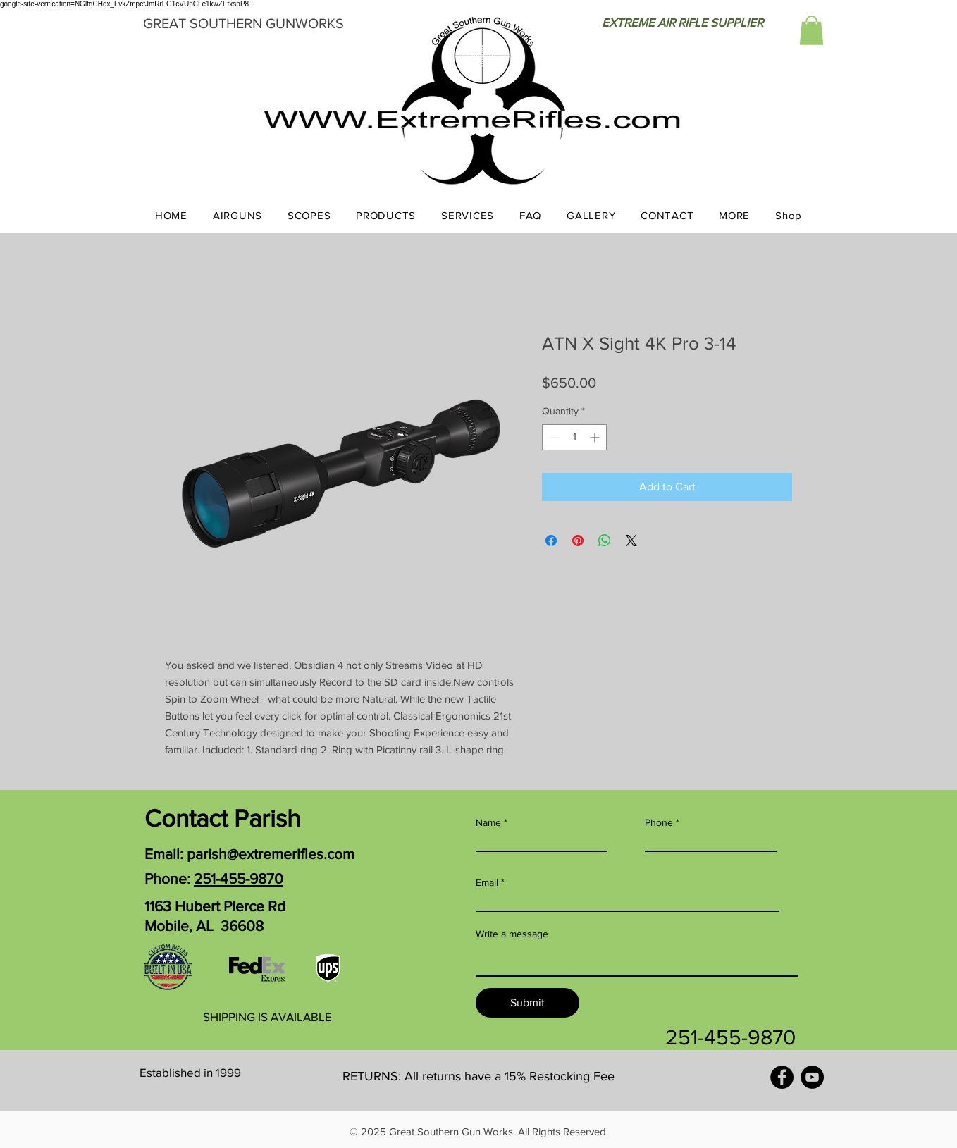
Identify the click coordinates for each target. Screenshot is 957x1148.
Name (488, 822)
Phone (659, 822)
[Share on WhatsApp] (604, 540)
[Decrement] (553, 437)
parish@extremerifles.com (270, 854)
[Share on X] (631, 540)
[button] (811, 30)
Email (487, 882)
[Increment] (596, 437)
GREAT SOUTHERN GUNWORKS (243, 23)
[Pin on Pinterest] (577, 540)
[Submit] (527, 1003)
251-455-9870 (238, 878)
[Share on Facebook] (551, 540)
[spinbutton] (574, 437)
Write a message (512, 934)
